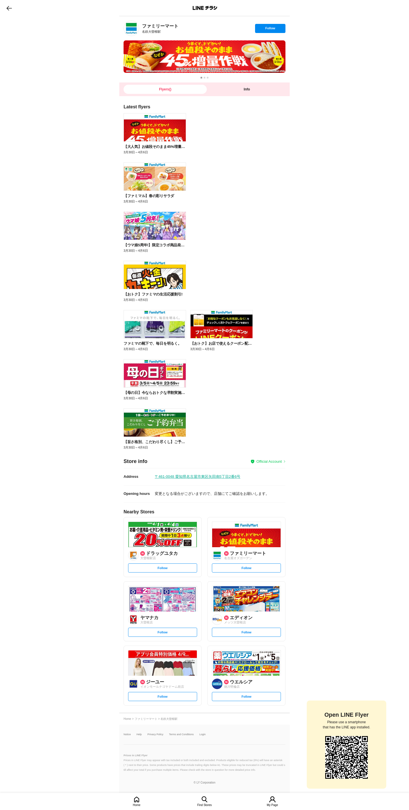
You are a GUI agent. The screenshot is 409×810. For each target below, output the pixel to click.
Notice (127, 734)
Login (202, 734)
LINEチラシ (205, 8)
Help (139, 734)
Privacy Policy (155, 734)
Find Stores (204, 805)
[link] (131, 28)
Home (137, 805)
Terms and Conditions (181, 734)
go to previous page (9, 8)
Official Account (269, 461)
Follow (270, 29)
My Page (272, 805)
